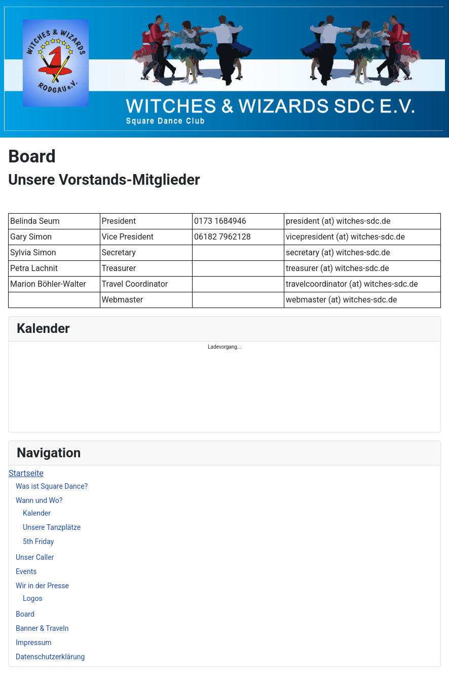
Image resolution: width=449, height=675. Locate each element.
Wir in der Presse (42, 586)
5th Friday (38, 541)
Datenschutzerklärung (50, 657)
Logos (33, 598)
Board (25, 614)
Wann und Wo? (39, 500)
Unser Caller (35, 557)
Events (26, 571)
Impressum (33, 642)
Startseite (26, 473)
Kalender (37, 513)
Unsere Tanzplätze (52, 527)
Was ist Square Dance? (52, 486)
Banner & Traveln (42, 628)
